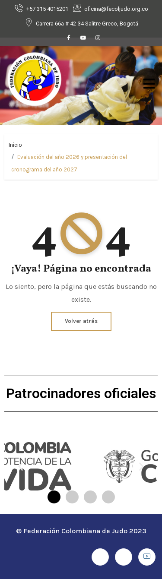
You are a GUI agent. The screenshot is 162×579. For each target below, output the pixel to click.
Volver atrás (81, 321)
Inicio (15, 145)
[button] (20, 466)
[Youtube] (83, 38)
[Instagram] (98, 38)
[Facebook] (68, 38)
